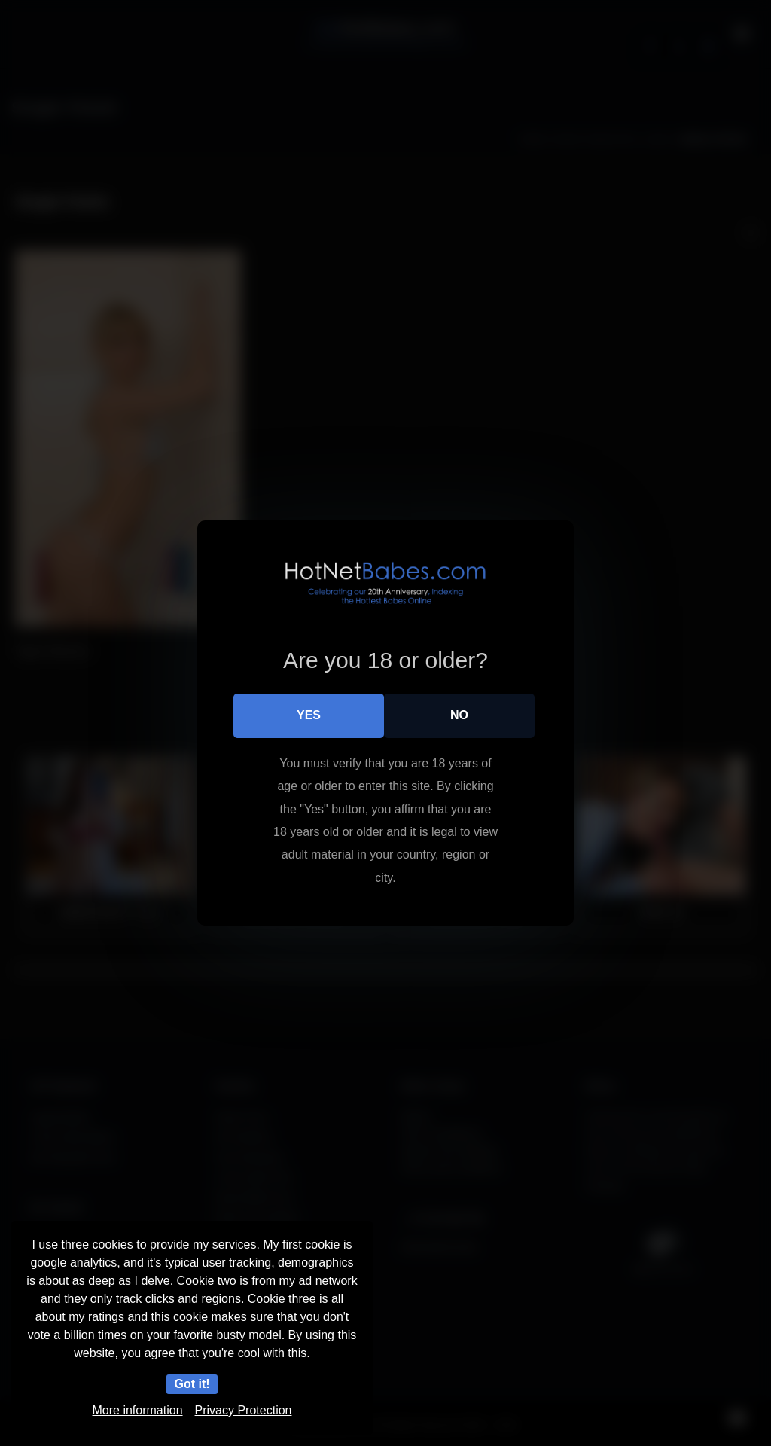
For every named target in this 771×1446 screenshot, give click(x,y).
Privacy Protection (243, 1410)
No (459, 715)
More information (138, 1410)
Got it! (191, 1383)
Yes (309, 715)
